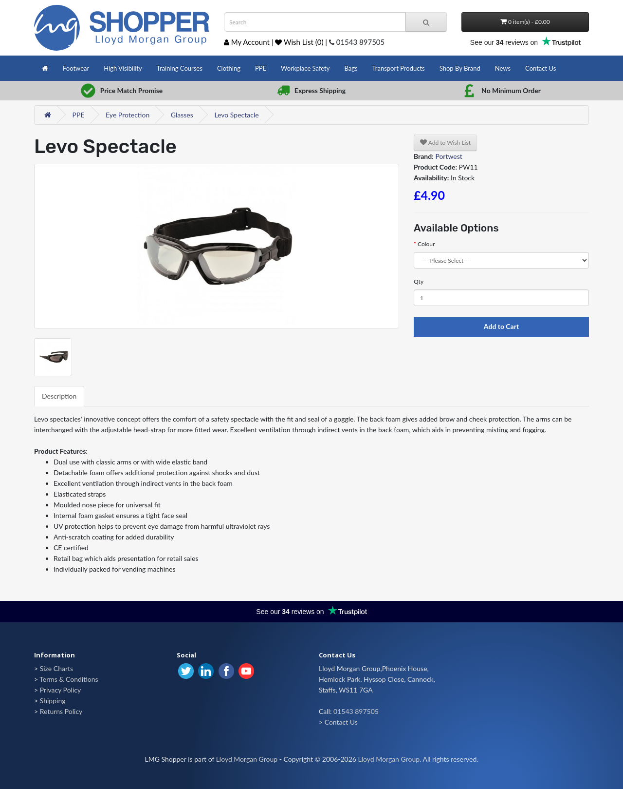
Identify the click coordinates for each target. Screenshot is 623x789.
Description (59, 396)
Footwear (76, 68)
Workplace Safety (305, 68)
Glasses (182, 115)
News (503, 68)
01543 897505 (356, 711)
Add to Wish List (445, 142)
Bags (350, 68)
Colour (426, 244)
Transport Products (398, 68)
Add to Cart (501, 326)
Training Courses (179, 68)
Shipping (53, 700)
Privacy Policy (60, 690)
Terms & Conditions (68, 679)
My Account (247, 42)
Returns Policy (61, 711)
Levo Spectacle (236, 115)
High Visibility (123, 68)
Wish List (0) (299, 42)
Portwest (448, 156)
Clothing (228, 68)
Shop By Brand (460, 68)
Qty (418, 281)
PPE (260, 68)
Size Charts (56, 668)
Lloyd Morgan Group (246, 759)
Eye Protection (127, 115)
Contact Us (540, 68)
